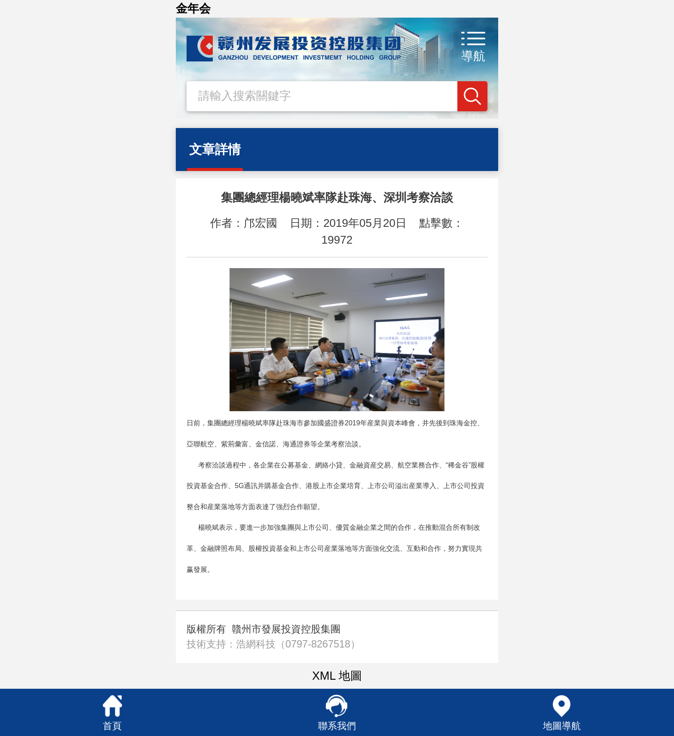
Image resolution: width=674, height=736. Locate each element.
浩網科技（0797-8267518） (298, 644)
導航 (473, 56)
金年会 (193, 8)
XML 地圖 (337, 675)
